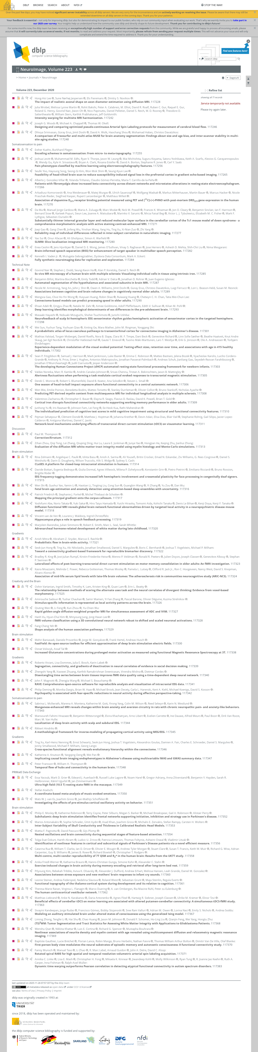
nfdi (76, 5)
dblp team (64, 982)
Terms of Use (28, 990)
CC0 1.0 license (81, 987)
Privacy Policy (44, 990)
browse (38, 5)
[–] (206, 90)
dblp (26, 5)
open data (57, 987)
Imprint (58, 990)
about (65, 5)
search (52, 5)
